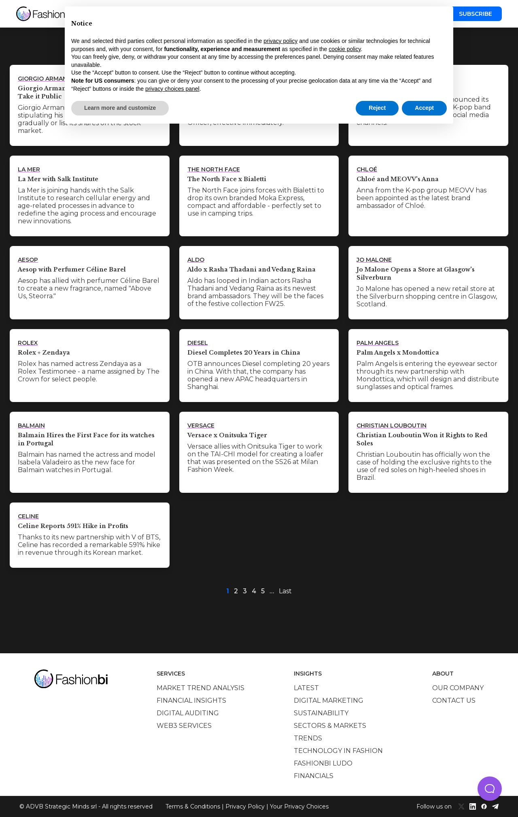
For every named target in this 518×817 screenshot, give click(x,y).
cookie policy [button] (345, 49)
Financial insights (191, 700)
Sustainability (321, 713)
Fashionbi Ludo (323, 763)
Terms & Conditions (193, 806)
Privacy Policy (245, 806)
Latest (306, 688)
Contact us (454, 700)
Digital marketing (328, 700)
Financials (313, 776)
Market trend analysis (200, 688)
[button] (490, 788)
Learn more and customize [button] (120, 108)
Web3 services (184, 725)
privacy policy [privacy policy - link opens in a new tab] (280, 41)
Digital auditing (188, 713)
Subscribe (475, 13)
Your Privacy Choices (299, 806)
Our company (458, 688)
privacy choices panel (172, 89)
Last (285, 591)
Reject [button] (377, 108)
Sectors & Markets (330, 725)
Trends (308, 738)
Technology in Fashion (338, 751)
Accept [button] (424, 108)
